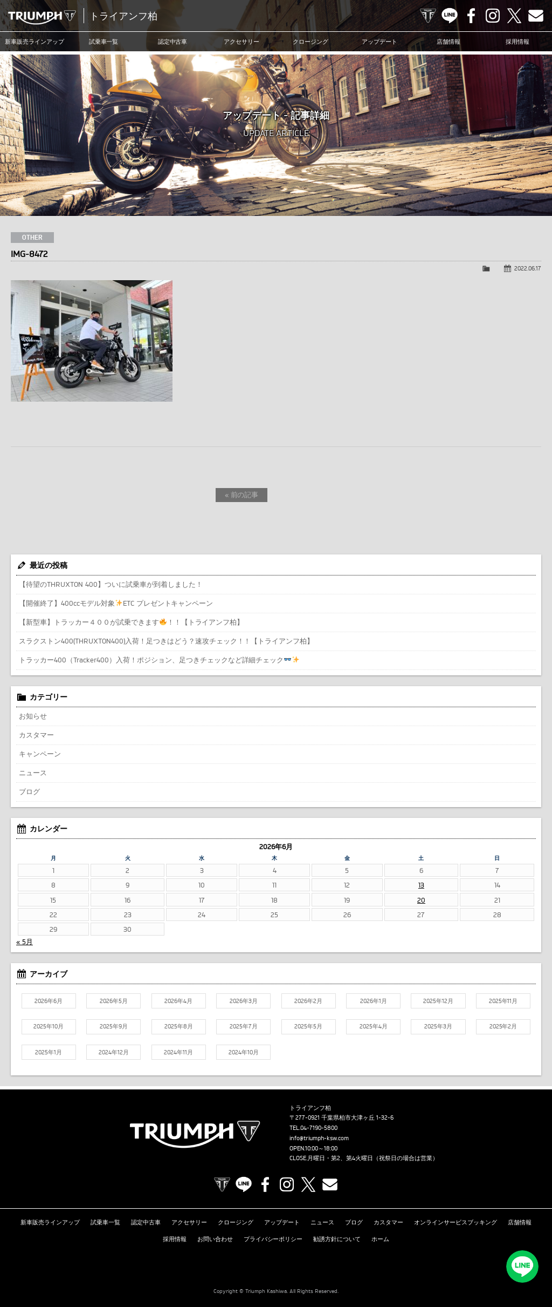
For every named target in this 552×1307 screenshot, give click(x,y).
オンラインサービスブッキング (455, 1222)
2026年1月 (373, 1001)
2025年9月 (114, 1026)
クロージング (310, 41)
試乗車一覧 (104, 41)
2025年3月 (438, 1026)
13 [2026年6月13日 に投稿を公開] (421, 885)
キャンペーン (40, 753)
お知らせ (33, 716)
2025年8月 (178, 1026)
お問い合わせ (215, 1239)
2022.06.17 (527, 268)
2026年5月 (114, 1001)
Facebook (471, 16)
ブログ (29, 791)
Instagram (493, 16)
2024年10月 (244, 1052)
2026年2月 (308, 1001)
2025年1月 (48, 1052)
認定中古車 (173, 41)
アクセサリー (241, 41)
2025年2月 (503, 1026)
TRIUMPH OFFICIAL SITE (428, 16)
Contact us (536, 16)
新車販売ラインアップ (50, 1222)
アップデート (379, 41)
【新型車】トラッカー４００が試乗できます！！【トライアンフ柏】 (131, 622)
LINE (449, 16)
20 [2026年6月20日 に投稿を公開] (421, 900)
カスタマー (36, 734)
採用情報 (517, 41)
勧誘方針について (337, 1239)
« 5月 (24, 941)
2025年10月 (48, 1026)
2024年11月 (178, 1052)
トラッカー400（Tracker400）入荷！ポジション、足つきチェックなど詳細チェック (159, 659)
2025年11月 (503, 1001)
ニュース (33, 772)
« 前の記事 (242, 494)
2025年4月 (374, 1026)
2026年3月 (244, 1001)
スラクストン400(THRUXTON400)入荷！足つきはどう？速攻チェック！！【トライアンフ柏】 (166, 640)
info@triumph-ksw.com (319, 1138)
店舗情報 (448, 41)
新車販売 (34, 41)
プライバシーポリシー (273, 1239)
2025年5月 (308, 1026)
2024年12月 (114, 1052)
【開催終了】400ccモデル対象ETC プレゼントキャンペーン (116, 603)
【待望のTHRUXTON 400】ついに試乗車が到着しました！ (111, 584)
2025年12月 (438, 1001)
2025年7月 (244, 1026)
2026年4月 (178, 1001)
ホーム (380, 1239)
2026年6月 (48, 1001)
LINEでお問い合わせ (522, 1266)
